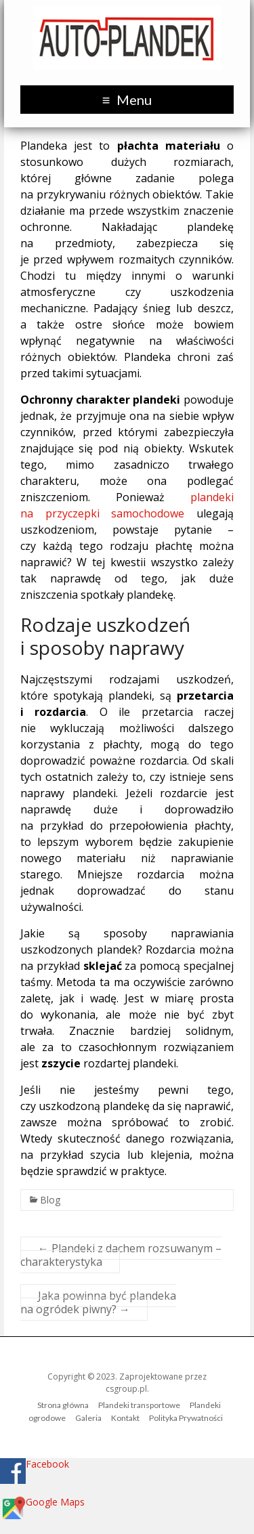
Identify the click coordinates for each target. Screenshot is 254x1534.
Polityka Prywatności (186, 1418)
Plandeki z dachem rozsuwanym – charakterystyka (120, 1255)
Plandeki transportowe (139, 1405)
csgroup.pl (126, 1388)
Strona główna (63, 1405)
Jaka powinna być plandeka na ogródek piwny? (98, 1302)
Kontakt (125, 1418)
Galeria (88, 1418)
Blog (50, 1199)
